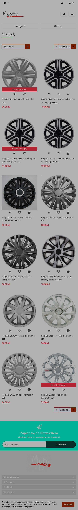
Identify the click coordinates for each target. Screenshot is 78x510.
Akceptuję (68, 505)
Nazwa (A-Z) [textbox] (9, 47)
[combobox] (16, 46)
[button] (71, 3)
